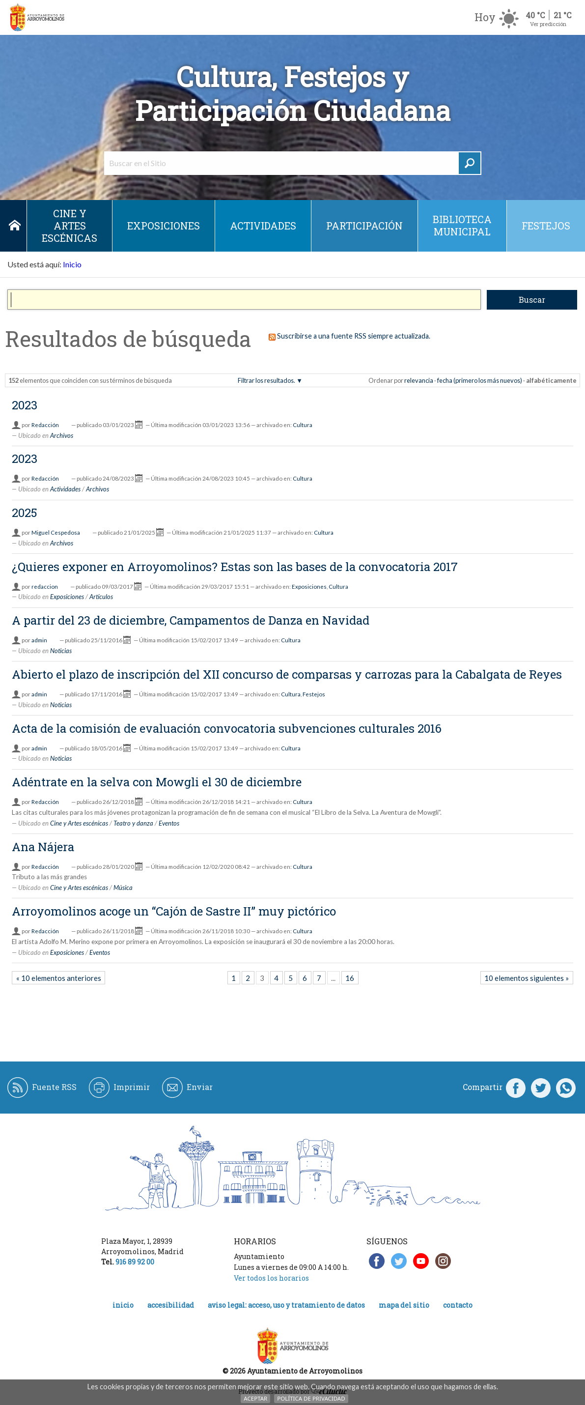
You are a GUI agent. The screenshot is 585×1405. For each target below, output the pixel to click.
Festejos (546, 225)
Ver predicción (548, 24)
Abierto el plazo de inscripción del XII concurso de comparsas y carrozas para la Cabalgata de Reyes (287, 674)
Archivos (61, 435)
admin (39, 640)
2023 (24, 405)
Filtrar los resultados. (266, 380)
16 (349, 978)
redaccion (44, 586)
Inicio (14, 226)
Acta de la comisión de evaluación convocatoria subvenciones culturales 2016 (227, 728)
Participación (364, 225)
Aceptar (255, 1398)
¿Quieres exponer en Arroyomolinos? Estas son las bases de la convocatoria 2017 (235, 566)
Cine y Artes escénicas (69, 225)
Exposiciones (163, 225)
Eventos (169, 823)
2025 (24, 512)
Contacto (458, 1305)
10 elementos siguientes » (526, 978)
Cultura (302, 425)
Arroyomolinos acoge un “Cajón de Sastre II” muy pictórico (174, 911)
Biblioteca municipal (462, 225)
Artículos (101, 597)
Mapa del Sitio (404, 1305)
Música (123, 887)
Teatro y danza (133, 823)
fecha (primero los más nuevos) (479, 380)
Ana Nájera (43, 847)
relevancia (418, 380)
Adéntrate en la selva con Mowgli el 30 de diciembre (157, 782)
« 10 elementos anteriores (58, 978)
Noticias (61, 651)
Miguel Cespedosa (55, 532)
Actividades (263, 225)
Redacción (45, 425)
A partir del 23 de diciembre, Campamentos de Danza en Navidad (190, 620)
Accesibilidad (170, 1305)
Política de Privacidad (311, 1398)
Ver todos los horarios (271, 1278)
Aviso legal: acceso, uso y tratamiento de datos (286, 1305)
